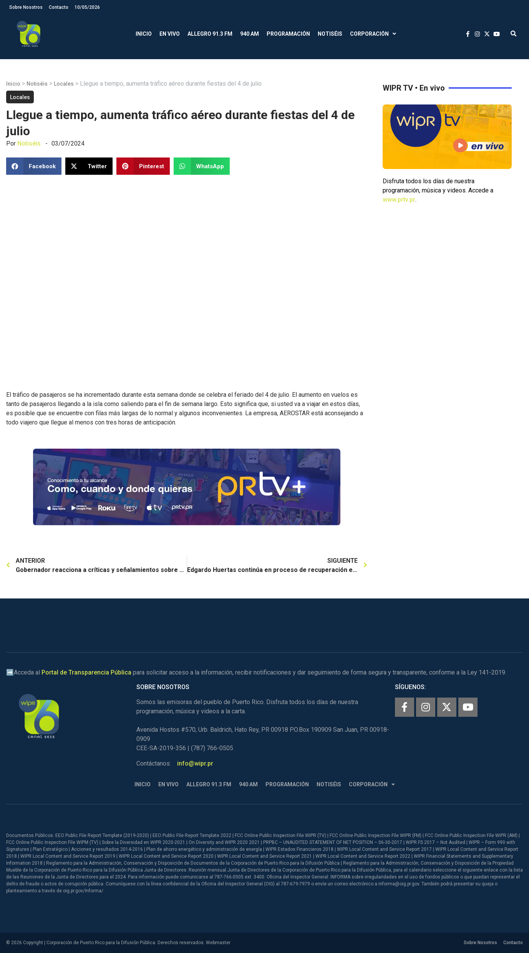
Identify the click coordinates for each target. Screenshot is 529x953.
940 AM (249, 34)
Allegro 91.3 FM (209, 34)
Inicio (144, 34)
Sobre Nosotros (26, 7)
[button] (513, 34)
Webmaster (218, 942)
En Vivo (169, 34)
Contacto (58, 7)
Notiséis (330, 34)
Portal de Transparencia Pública (86, 672)
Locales (64, 84)
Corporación (373, 34)
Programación (288, 34)
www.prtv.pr (399, 199)
